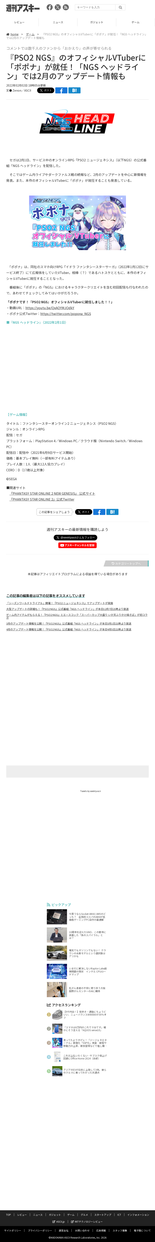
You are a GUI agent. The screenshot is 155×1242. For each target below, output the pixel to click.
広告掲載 (101, 1230)
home (12, 34)
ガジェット (96, 22)
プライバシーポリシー (40, 1230)
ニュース (58, 22)
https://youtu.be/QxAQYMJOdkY (49, 307)
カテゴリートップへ (126, 563)
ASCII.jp (58, 1221)
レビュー (19, 22)
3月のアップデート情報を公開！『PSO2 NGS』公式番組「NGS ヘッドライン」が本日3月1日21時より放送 (68, 623)
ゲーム (135, 22)
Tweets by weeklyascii (90, 791)
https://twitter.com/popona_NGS (65, 313)
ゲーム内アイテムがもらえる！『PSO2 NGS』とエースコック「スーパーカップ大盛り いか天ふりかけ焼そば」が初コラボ (77, 616)
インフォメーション (138, 1214)
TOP (8, 1214)
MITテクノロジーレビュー (87, 1221)
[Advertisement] (77, 674)
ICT (119, 1214)
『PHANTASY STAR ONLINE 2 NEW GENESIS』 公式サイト (52, 493)
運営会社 (63, 1230)
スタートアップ (102, 1214)
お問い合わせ (82, 1230)
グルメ (84, 1214)
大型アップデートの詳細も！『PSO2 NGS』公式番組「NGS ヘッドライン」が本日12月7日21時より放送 (67, 609)
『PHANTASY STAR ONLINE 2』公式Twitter (41, 499)
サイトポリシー (12, 1230)
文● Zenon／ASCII (18, 90)
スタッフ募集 (120, 1230)
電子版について (142, 1230)
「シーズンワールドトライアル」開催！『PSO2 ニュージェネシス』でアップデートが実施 (59, 603)
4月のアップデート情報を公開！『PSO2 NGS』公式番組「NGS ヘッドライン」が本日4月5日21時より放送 (68, 629)
